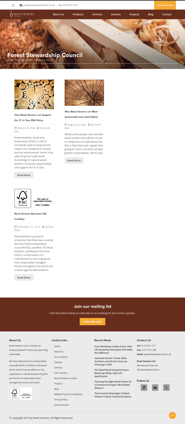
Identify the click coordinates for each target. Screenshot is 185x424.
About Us (58, 14)
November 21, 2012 (29, 226)
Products (78, 14)
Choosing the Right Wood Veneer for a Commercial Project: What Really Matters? (113, 385)
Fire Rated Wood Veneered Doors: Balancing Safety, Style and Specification (111, 373)
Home (10, 60)
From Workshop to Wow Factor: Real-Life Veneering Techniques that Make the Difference (113, 349)
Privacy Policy (61, 399)
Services (97, 14)
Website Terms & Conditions (68, 394)
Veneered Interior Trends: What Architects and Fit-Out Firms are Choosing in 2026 (110, 361)
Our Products (61, 356)
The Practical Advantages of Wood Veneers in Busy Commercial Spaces (112, 395)
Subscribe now (165, 5)
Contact (167, 14)
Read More (24, 175)
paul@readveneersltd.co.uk (39, 5)
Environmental (61, 404)
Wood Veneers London (65, 378)
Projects (134, 14)
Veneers (116, 14)
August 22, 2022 (77, 124)
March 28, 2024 (26, 128)
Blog (150, 14)
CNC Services (60, 372)
